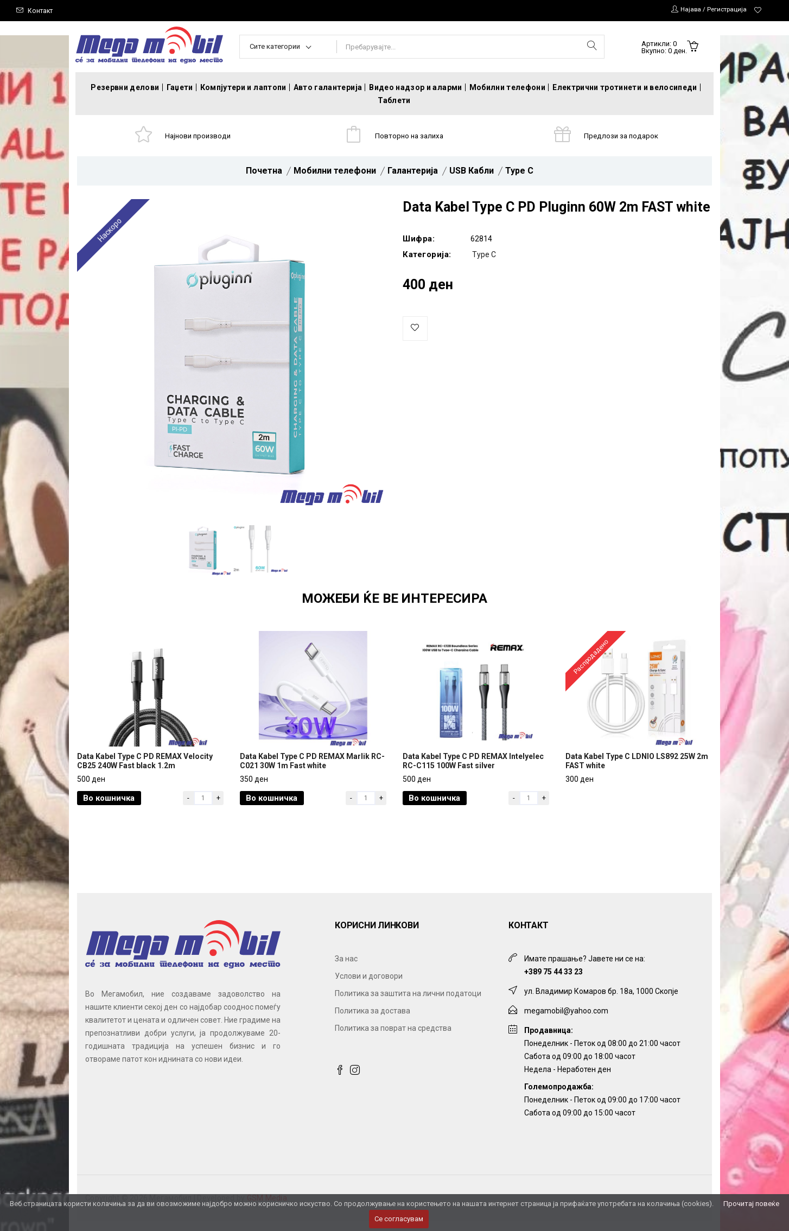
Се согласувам (398, 1219)
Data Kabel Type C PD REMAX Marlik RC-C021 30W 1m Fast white (312, 771)
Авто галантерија (328, 87)
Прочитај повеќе (751, 1204)
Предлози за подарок (623, 137)
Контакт (41, 11)
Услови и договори (369, 986)
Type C (519, 175)
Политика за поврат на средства (393, 1038)
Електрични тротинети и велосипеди (624, 87)
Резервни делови (125, 87)
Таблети (394, 100)
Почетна (264, 175)
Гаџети (180, 87)
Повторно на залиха (411, 137)
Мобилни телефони (507, 87)
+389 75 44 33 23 (553, 982)
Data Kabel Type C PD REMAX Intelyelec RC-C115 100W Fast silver (473, 771)
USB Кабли (471, 175)
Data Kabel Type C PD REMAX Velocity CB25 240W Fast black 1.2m (145, 771)
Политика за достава (372, 1021)
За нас (346, 969)
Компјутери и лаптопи (243, 87)
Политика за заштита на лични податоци (408, 1003)
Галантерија (412, 175)
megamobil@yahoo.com (566, 1021)
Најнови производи (200, 137)
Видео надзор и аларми (415, 87)
